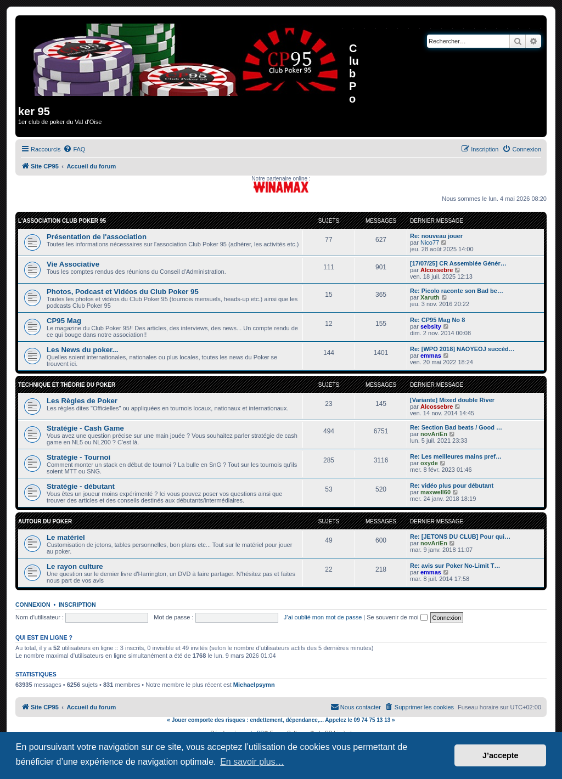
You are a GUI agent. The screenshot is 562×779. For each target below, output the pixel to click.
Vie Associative (73, 264)
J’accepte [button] (500, 755)
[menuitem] (74, 149)
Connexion (32, 604)
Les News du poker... (82, 350)
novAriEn (433, 434)
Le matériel (66, 537)
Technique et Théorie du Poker (66, 385)
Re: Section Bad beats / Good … (456, 427)
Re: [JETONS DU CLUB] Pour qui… (460, 536)
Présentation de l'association (97, 237)
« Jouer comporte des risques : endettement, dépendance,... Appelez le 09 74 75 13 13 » (281, 720)
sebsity (430, 326)
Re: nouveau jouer (436, 236)
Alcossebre (436, 270)
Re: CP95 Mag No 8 (437, 320)
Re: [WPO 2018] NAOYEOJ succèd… (462, 349)
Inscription (77, 604)
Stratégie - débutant (81, 486)
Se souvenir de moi (397, 617)
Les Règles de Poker (82, 401)
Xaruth (430, 297)
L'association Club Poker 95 (62, 221)
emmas (430, 355)
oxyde (429, 463)
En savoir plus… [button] (252, 761)
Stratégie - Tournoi (78, 457)
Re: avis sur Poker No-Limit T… (455, 565)
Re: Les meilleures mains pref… (456, 456)
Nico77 (429, 242)
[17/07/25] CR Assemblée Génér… (458, 263)
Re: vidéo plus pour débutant (451, 485)
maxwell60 (435, 492)
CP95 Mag (64, 321)
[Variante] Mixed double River (452, 400)
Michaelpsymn (254, 684)
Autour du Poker (45, 521)
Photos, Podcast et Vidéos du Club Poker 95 (123, 291)
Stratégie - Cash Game (85, 428)
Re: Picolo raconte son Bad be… (456, 290)
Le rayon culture (75, 566)
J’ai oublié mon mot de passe (323, 617)
